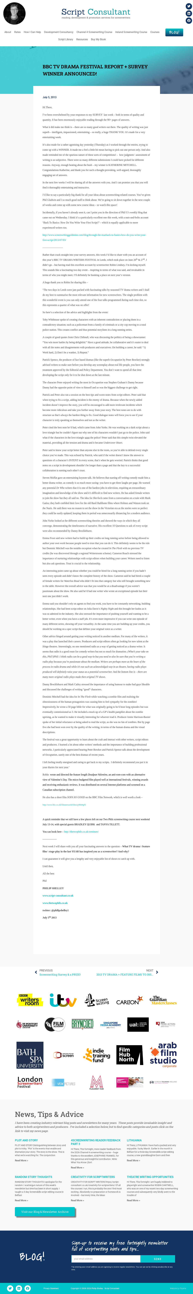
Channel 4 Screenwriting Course (94, 32)
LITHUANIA (134, 1140)
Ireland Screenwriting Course (131, 32)
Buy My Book (98, 39)
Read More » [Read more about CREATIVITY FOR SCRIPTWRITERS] (77, 1200)
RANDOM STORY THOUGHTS (33, 1177)
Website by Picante (178, 1288)
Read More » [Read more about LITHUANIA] (133, 1160)
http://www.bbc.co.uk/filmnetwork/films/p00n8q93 (64, 805)
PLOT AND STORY (26, 1140)
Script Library (65, 39)
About (7, 32)
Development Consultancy (58, 32)
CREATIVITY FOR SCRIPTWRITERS (93, 1177)
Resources (82, 39)
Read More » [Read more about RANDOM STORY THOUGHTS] (21, 1200)
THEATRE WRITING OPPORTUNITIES (150, 1177)
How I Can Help (32, 32)
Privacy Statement (51, 1288)
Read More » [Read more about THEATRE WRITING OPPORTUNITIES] (133, 1200)
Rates (17, 32)
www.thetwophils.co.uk (55, 903)
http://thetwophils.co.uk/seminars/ (81, 831)
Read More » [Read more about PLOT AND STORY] (21, 1160)
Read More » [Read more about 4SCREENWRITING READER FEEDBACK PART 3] (77, 1167)
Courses (154, 32)
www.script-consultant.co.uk (58, 895)
